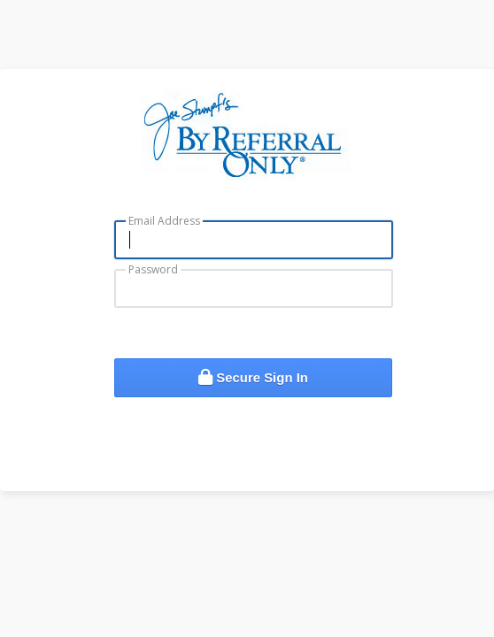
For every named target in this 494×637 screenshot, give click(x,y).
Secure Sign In (253, 377)
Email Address (164, 220)
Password (153, 269)
